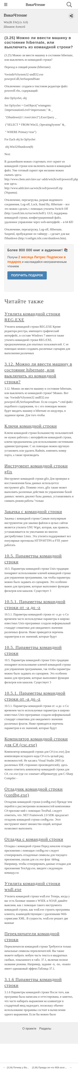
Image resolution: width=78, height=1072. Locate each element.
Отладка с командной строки (33, 839)
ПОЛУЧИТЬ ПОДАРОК (27, 275)
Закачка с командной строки (33, 511)
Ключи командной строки (30, 426)
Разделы (45, 1028)
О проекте (29, 1028)
